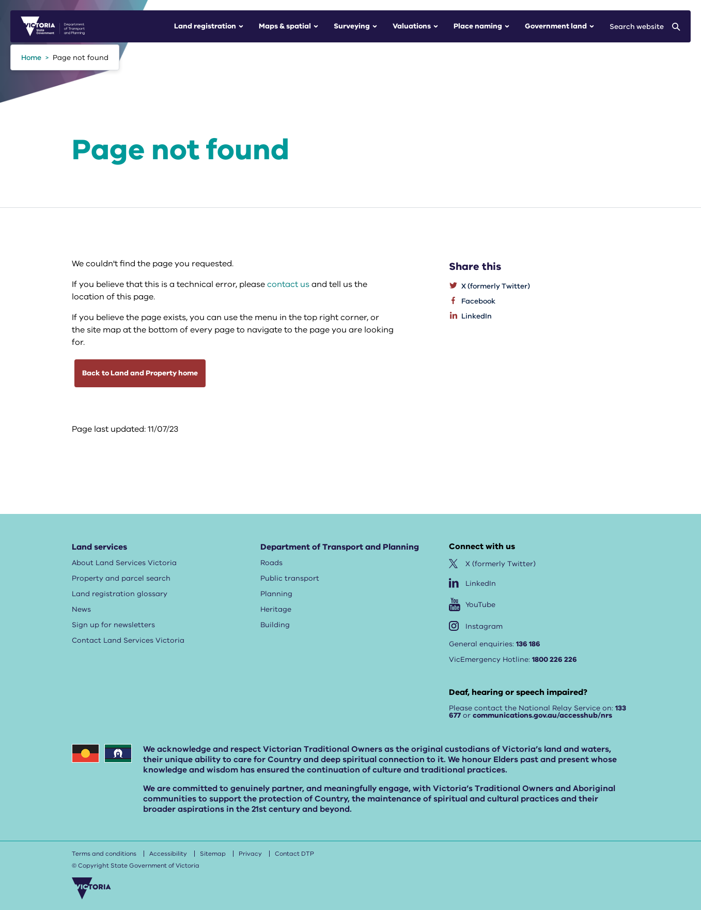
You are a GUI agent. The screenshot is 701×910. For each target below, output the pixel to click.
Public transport (289, 578)
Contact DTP (294, 854)
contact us (288, 284)
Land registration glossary (119, 594)
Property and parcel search (121, 578)
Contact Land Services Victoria (128, 640)
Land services (99, 547)
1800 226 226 (554, 659)
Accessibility (168, 854)
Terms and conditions (104, 854)
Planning (276, 594)
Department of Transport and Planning (339, 547)
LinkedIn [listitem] (476, 316)
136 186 (528, 644)
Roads (271, 563)
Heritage (275, 609)
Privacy (250, 854)
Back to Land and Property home (140, 373)
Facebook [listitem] (478, 301)
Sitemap (213, 854)
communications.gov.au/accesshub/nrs (542, 715)
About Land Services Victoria (124, 563)
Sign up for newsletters (113, 625)
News (81, 609)
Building (275, 625)
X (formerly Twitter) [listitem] (495, 286)
